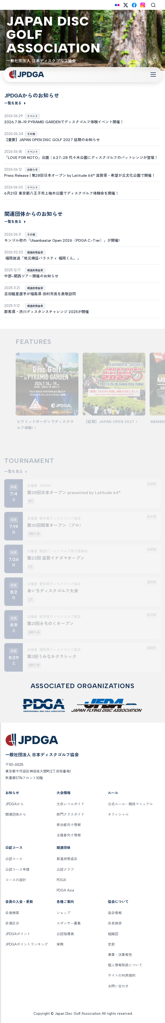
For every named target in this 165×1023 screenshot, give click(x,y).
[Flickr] (117, 5)
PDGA (61, 880)
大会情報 (63, 793)
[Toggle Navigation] (153, 74)
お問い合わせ (118, 986)
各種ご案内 (65, 902)
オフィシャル (118, 814)
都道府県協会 (67, 859)
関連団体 (63, 848)
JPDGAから (14, 804)
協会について (118, 902)
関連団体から (15, 814)
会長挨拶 (115, 923)
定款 (111, 944)
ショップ (63, 913)
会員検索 (12, 913)
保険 (60, 944)
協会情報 (115, 913)
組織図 (113, 934)
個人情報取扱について (125, 965)
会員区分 (12, 923)
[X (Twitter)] (125, 5)
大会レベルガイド (70, 804)
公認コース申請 (17, 870)
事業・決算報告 (120, 955)
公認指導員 (65, 934)
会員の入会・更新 (19, 902)
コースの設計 (15, 880)
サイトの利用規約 (122, 975)
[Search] (153, 5)
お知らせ (12, 793)
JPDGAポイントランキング (26, 944)
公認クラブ (65, 870)
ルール (113, 793)
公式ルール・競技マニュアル (130, 804)
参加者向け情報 (69, 825)
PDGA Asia (65, 890)
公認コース (14, 848)
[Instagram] (142, 5)
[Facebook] (134, 5)
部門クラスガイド (70, 814)
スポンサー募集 (69, 923)
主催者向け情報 (69, 835)
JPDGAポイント (18, 934)
